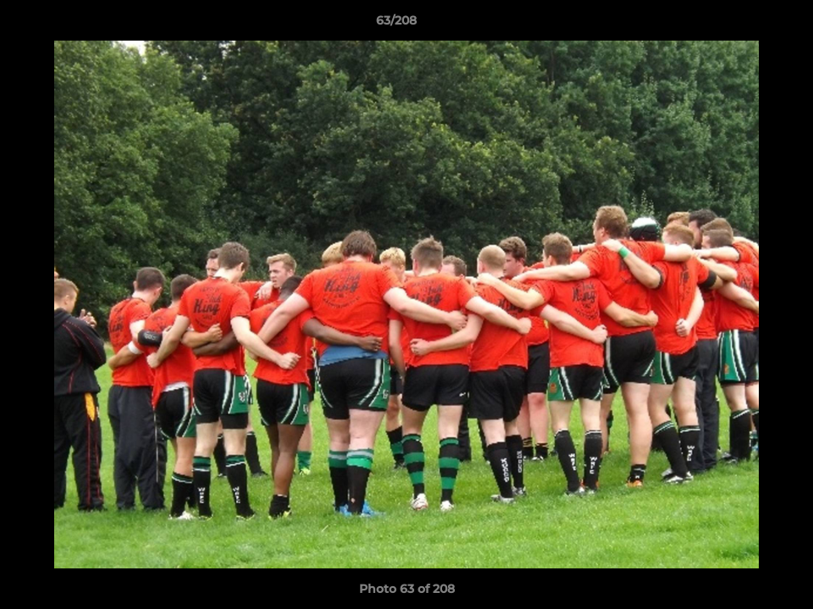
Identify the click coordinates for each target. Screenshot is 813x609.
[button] (742, 24)
